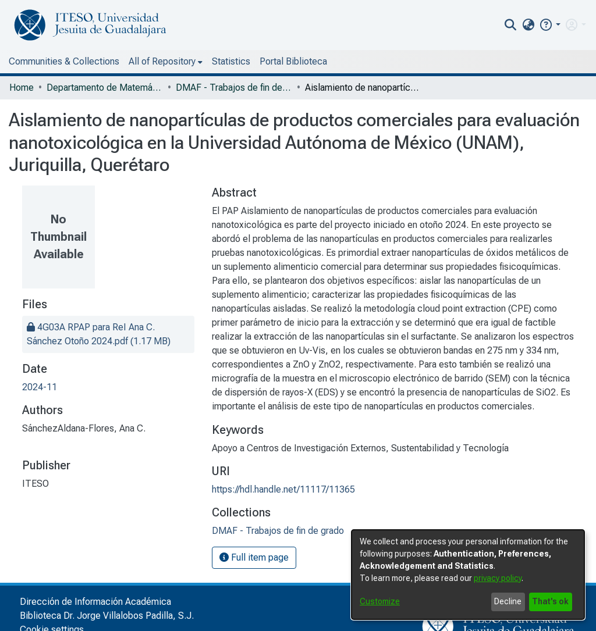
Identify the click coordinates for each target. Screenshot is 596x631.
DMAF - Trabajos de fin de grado (234, 87)
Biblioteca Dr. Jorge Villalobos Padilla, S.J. (107, 615)
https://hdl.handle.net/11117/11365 (283, 489)
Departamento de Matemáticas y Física (105, 87)
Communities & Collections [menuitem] (64, 61)
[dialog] (468, 574)
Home (21, 87)
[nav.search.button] (510, 25)
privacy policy (498, 578)
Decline (508, 601)
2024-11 (39, 387)
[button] (549, 24)
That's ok (550, 601)
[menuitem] (528, 25)
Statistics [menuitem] (231, 61)
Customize (380, 601)
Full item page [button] (254, 557)
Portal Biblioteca (293, 61)
